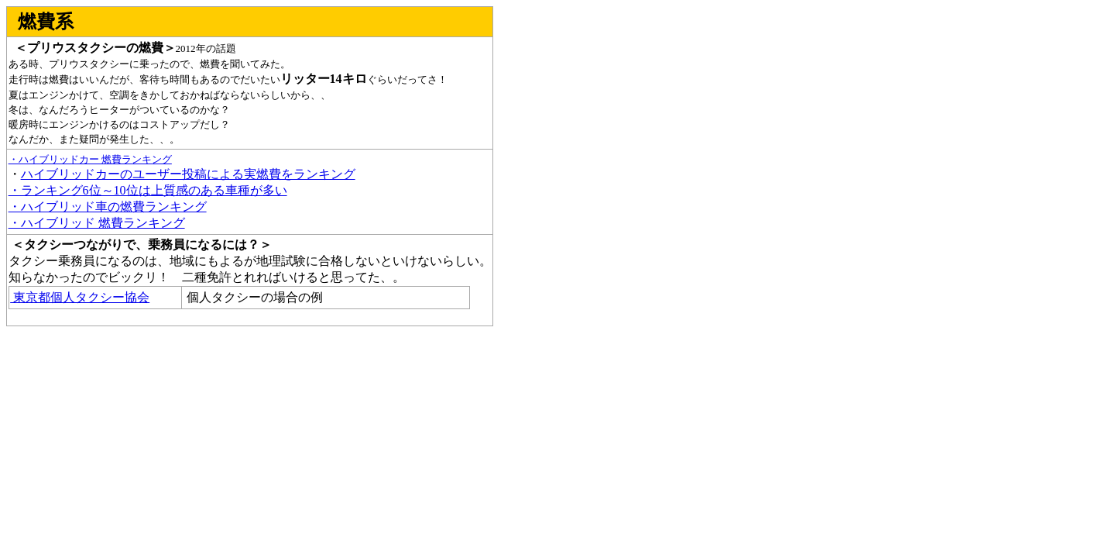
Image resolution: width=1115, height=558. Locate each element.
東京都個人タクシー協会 (79, 297)
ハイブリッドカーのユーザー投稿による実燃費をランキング (188, 174)
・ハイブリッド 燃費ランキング (97, 222)
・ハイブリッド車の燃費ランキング (108, 206)
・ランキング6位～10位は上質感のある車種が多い (148, 190)
